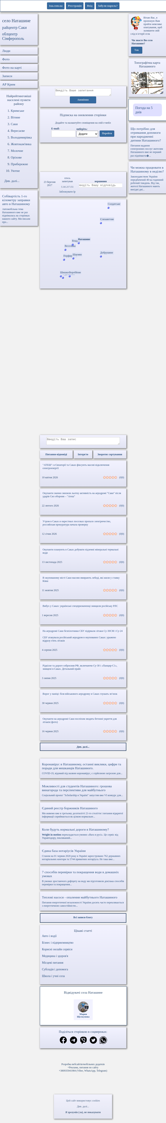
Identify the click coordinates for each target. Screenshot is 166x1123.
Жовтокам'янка (21, 144)
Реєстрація (74, 5)
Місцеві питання (52, 965)
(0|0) (121, 480)
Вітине (15, 117)
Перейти (107, 135)
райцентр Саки (14, 27)
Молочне (17, 150)
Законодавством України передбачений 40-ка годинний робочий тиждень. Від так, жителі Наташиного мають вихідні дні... (147, 178)
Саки (14, 124)
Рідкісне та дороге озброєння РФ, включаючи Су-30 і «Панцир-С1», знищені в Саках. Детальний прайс (80, 670)
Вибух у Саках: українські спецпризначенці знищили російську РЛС (80, 608)
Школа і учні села (53, 978)
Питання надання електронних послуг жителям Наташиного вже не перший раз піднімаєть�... (147, 142)
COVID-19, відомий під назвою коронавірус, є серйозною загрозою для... (83, 771)
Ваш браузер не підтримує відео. (83, 157)
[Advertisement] (83, 50)
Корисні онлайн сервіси (57, 952)
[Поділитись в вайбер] (83, 1043)
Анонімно (83, 101)
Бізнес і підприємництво (58, 945)
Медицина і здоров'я (55, 958)
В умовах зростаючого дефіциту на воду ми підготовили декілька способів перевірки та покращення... (83, 880)
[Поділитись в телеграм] (73, 1043)
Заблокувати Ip (67, 192)
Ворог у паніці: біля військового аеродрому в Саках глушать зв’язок (80, 696)
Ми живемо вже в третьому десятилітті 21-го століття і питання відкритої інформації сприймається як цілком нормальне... (83, 815)
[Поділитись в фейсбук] (63, 1043)
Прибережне (19, 164)
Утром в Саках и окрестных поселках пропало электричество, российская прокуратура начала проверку (77, 525)
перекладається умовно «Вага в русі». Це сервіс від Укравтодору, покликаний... (83, 836)
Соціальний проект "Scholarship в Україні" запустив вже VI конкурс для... (83, 793)
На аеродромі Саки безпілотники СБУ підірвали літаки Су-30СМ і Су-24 (83, 633)
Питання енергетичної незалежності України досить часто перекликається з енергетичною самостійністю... (83, 904)
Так (136, 50)
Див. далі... (83, 1106)
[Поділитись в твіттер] (93, 1043)
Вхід (89, 5)
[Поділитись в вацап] (103, 1043)
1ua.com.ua (56, 5)
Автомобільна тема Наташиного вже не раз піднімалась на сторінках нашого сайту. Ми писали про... (19, 209)
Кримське (17, 110)
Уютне (15, 170)
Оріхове (16, 157)
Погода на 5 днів (144, 110)
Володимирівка (21, 137)
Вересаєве (18, 130)
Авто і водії (49, 938)
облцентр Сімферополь (13, 36)
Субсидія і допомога (55, 972)
